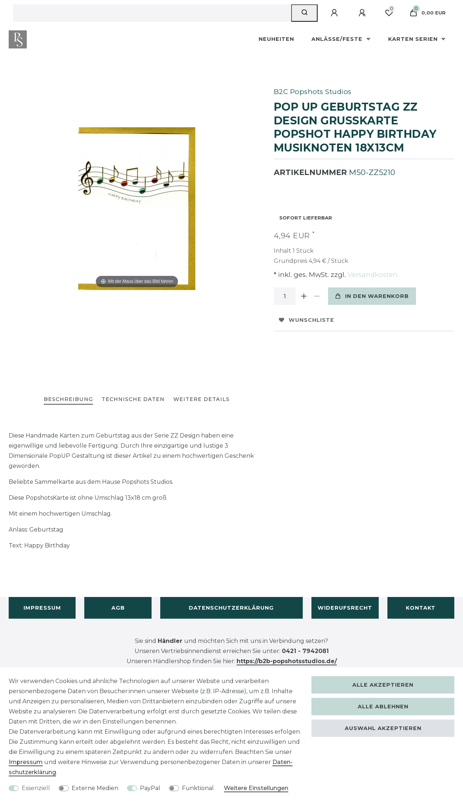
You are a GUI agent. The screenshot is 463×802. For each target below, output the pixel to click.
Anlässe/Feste (337, 39)
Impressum (42, 608)
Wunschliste (306, 320)
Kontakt (421, 608)
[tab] (68, 399)
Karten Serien (413, 39)
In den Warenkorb (372, 296)
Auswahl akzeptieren (383, 728)
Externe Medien (95, 788)
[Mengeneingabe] (285, 296)
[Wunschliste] (389, 13)
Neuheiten (276, 39)
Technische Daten (133, 399)
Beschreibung (68, 399)
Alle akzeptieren (382, 685)
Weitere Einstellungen (256, 788)
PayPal (150, 788)
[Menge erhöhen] (304, 296)
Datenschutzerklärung (231, 608)
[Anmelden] (335, 13)
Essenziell (36, 788)
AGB (118, 608)
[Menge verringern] (317, 296)
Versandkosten (372, 274)
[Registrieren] (363, 13)
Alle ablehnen (383, 706)
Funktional (198, 788)
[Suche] (304, 13)
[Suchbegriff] (152, 13)
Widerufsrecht (345, 608)
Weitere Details (201, 399)
